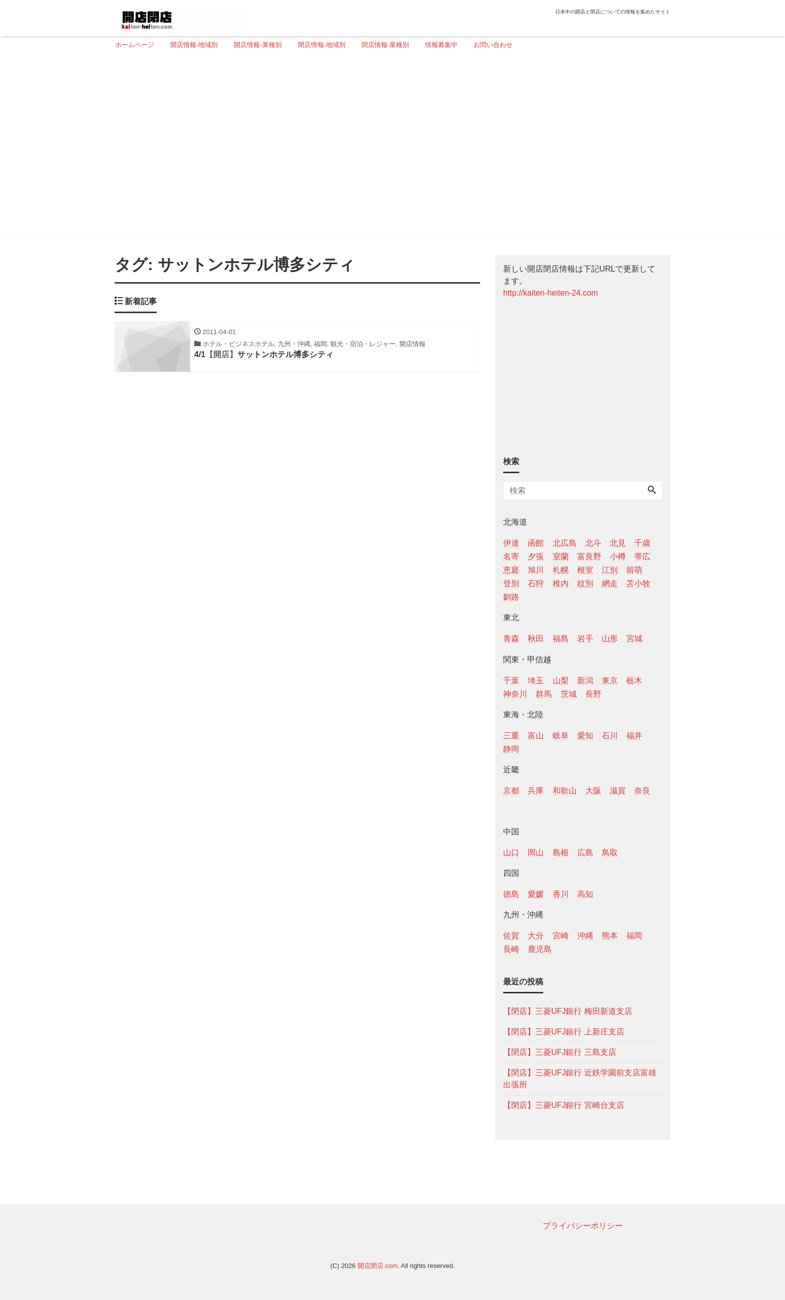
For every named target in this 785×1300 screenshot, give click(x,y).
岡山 (536, 852)
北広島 (565, 543)
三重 (511, 735)
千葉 (511, 680)
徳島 (511, 894)
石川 (610, 735)
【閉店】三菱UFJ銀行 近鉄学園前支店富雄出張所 (579, 1078)
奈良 (642, 790)
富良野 (589, 556)
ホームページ (134, 45)
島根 (561, 852)
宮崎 (561, 935)
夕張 (536, 556)
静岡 (511, 749)
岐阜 (561, 735)
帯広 (642, 556)
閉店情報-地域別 (321, 45)
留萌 (634, 570)
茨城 (569, 694)
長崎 (511, 949)
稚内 (561, 583)
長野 (593, 694)
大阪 (593, 790)
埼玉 (536, 680)
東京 (610, 680)
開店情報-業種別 (257, 45)
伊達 (511, 543)
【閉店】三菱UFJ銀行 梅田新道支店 (567, 1011)
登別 (511, 583)
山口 (511, 852)
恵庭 (511, 570)
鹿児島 (540, 949)
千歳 (642, 543)
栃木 (634, 680)
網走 (610, 583)
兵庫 (536, 790)
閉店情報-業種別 (385, 45)
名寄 (511, 556)
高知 (585, 894)
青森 (511, 638)
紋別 (585, 583)
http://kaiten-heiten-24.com (550, 293)
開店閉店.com (377, 1265)
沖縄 (585, 935)
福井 (634, 735)
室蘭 (561, 556)
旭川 (536, 570)
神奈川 (515, 694)
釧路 (511, 597)
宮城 (634, 638)
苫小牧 (638, 583)
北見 (618, 543)
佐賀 (511, 935)
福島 (561, 638)
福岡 (634, 935)
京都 (511, 790)
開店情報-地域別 (194, 45)
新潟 (585, 680)
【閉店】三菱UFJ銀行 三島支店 (559, 1052)
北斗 (593, 543)
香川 (561, 894)
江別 (610, 570)
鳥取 (610, 852)
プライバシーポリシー (583, 1225)
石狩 (536, 583)
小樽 (618, 556)
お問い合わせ (493, 45)
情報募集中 (441, 45)
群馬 (544, 694)
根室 (585, 570)
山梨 (561, 680)
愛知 (585, 735)
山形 (610, 638)
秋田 (536, 638)
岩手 (585, 638)
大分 (536, 935)
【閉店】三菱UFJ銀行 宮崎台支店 (563, 1105)
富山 (536, 735)
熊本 (610, 935)
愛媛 (536, 894)
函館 (536, 543)
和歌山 (565, 790)
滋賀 (618, 790)
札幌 (561, 570)
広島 (585, 852)
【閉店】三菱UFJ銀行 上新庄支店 (563, 1031)
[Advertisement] (388, 149)
